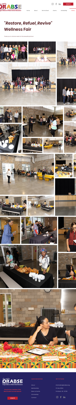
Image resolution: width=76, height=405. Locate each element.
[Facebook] (56, 4)
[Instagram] (52, 4)
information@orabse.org (63, 385)
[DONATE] (68, 4)
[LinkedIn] (59, 4)
